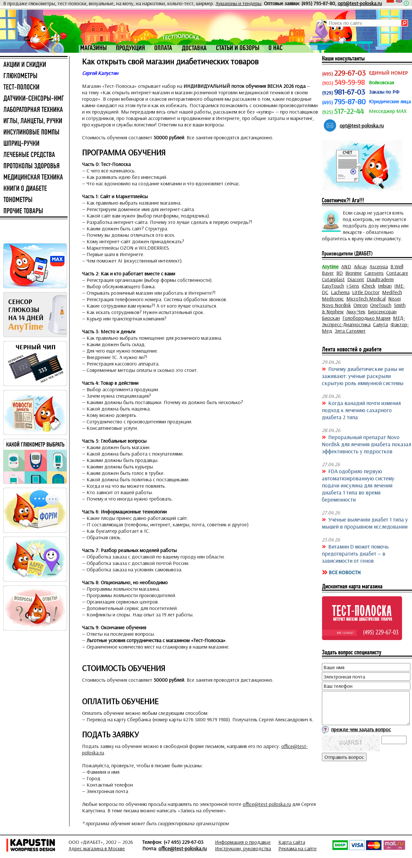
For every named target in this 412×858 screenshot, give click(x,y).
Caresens (374, 273)
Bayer (328, 273)
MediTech (392, 292)
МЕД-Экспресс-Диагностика (363, 321)
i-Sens (353, 285)
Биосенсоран (382, 311)
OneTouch (380, 305)
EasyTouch (333, 285)
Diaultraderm (380, 279)
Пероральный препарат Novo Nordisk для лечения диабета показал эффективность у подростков (366, 444)
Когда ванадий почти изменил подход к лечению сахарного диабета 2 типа (361, 409)
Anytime (330, 266)
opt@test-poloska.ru (360, 3)
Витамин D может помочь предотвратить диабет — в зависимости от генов (355, 553)
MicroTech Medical (366, 298)
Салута (380, 324)
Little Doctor (365, 292)
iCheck (368, 285)
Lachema (340, 292)
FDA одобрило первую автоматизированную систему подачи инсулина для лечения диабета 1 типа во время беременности (358, 485)
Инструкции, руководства (243, 848)
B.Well (396, 266)
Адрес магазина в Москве (97, 848)
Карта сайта (291, 842)
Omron (360, 305)
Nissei (394, 298)
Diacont (355, 279)
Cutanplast (333, 279)
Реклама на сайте (297, 848)
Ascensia (379, 266)
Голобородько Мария (366, 318)
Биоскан (331, 318)
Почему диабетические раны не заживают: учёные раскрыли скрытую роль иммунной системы (363, 375)
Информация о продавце (243, 842)
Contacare (397, 273)
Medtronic (333, 298)
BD (339, 273)
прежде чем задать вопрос (361, 729)
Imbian (385, 285)
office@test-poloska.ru (267, 804)
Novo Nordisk (336, 305)
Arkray (360, 266)
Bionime (353, 273)
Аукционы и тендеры (238, 3)
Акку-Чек (355, 311)
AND (346, 266)
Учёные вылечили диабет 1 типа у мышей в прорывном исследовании (365, 523)
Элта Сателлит (350, 331)
